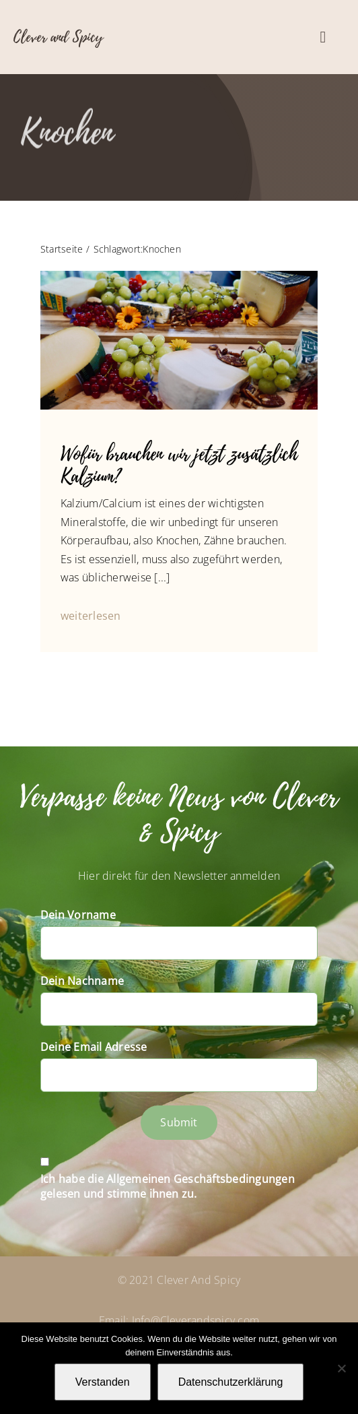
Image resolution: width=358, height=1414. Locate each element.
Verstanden (102, 1382)
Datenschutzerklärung (230, 1382)
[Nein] (341, 1368)
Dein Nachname (82, 980)
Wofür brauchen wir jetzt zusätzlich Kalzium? (179, 465)
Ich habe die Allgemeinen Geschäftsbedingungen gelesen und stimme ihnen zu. (167, 1186)
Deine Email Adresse (93, 1046)
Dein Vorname (78, 914)
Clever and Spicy (58, 37)
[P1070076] (179, 276)
